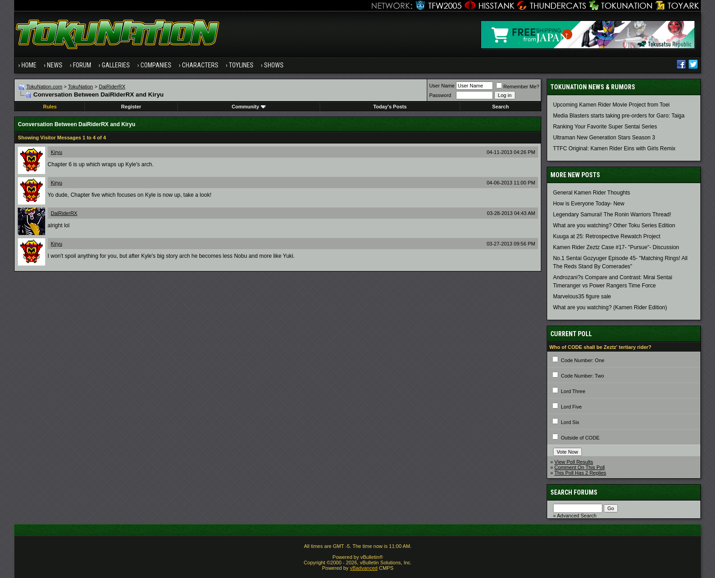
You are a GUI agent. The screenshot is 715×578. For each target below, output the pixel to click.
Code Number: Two (582, 376)
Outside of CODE (580, 437)
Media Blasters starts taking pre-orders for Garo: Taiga (619, 116)
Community (249, 106)
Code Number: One (582, 360)
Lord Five (571, 406)
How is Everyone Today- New (589, 203)
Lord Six (570, 422)
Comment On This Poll (579, 467)
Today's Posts (389, 106)
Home (28, 65)
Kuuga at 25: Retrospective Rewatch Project (606, 236)
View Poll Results (573, 462)
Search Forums (573, 492)
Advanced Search (576, 515)
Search (500, 106)
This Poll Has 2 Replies (580, 473)
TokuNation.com (44, 86)
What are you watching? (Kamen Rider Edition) (610, 307)
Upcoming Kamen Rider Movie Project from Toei (611, 105)
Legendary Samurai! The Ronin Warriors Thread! (612, 214)
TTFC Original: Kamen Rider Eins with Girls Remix (614, 148)
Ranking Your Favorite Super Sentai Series (605, 126)
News (54, 65)
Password (440, 95)
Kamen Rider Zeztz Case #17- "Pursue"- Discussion (616, 247)
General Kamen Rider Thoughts (591, 192)
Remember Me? (517, 86)
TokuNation (80, 86)
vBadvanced (364, 568)
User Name (442, 85)
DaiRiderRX (112, 86)
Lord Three (573, 391)
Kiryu (56, 152)
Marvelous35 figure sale (582, 296)
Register (131, 106)
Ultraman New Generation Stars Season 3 (604, 137)
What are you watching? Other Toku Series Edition (614, 225)
